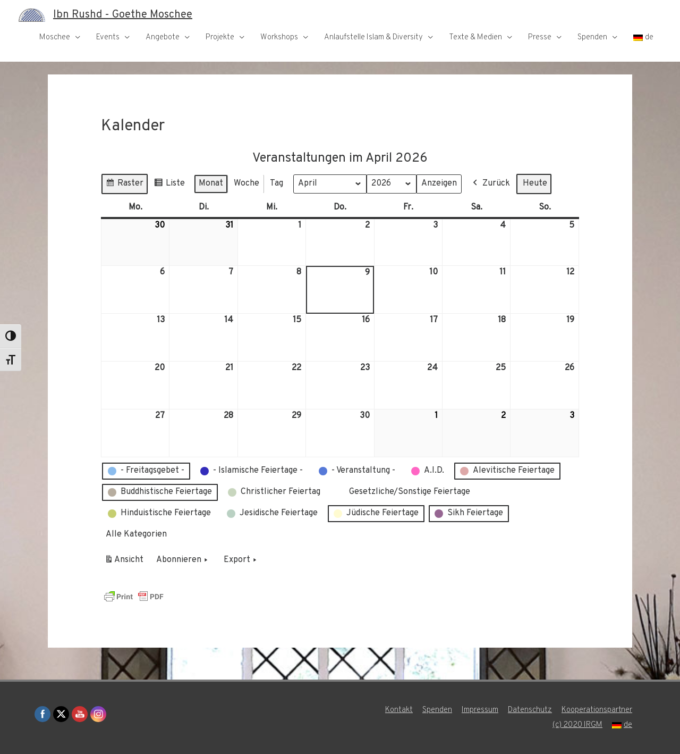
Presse (539, 37)
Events (108, 37)
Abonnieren (183, 560)
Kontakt (399, 710)
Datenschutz (530, 710)
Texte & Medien (475, 37)
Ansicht (125, 561)
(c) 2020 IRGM (577, 725)
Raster (124, 184)
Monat (211, 183)
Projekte (220, 37)
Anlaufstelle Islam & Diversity (373, 37)
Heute (535, 183)
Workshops (279, 37)
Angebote (163, 37)
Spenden (592, 37)
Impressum (480, 710)
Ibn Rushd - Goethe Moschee (122, 15)
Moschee (54, 37)
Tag (276, 183)
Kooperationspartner (597, 710)
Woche (246, 183)
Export (241, 560)
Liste (169, 184)
